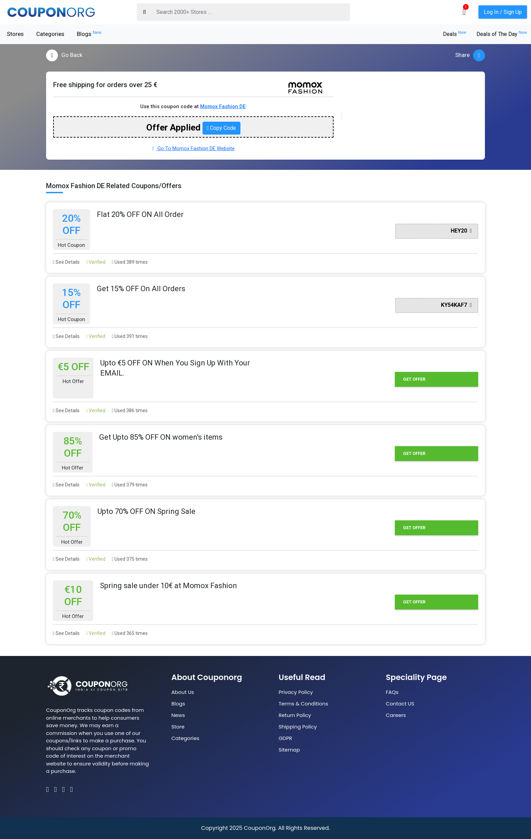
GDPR (285, 738)
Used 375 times (130, 559)
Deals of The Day (501, 34)
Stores (15, 34)
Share (470, 55)
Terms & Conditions (303, 703)
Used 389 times (130, 262)
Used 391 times (130, 336)
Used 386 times (130, 410)
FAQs (392, 692)
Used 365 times (130, 633)
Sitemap (289, 749)
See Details (66, 262)
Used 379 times (130, 484)
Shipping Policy (298, 726)
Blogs (89, 33)
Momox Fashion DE (223, 106)
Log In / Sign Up (503, 12)
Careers (396, 715)
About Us (182, 692)
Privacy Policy (296, 692)
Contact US (400, 703)
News (178, 715)
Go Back (64, 55)
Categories (50, 34)
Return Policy (295, 715)
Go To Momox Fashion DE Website (193, 148)
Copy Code (221, 128)
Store (178, 726)
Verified (95, 262)
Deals (454, 34)
